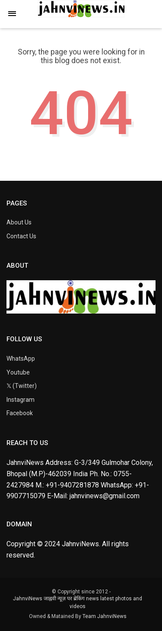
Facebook (19, 413)
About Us (19, 222)
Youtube (18, 372)
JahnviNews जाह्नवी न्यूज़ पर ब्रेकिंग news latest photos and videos (77, 602)
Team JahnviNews (105, 616)
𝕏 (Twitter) (21, 385)
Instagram (20, 399)
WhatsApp (20, 358)
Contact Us (21, 236)
